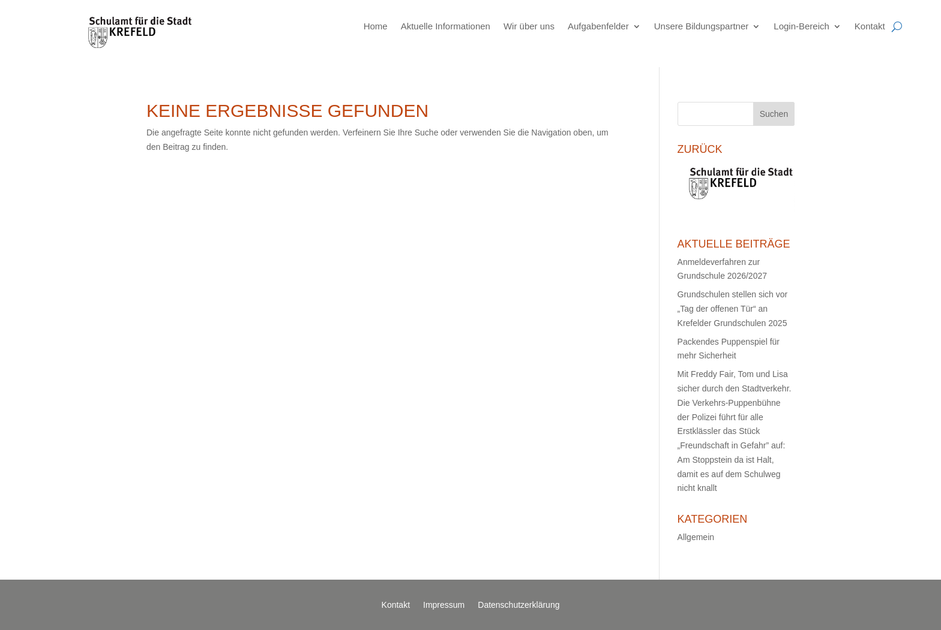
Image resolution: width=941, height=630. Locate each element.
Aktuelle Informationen (445, 26)
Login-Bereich (801, 26)
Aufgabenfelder (598, 26)
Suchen (774, 114)
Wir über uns (529, 26)
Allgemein (696, 537)
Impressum (443, 605)
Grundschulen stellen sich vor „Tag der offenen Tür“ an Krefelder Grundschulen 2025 (733, 309)
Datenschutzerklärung (518, 605)
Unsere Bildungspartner (701, 26)
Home (376, 26)
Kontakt (870, 26)
